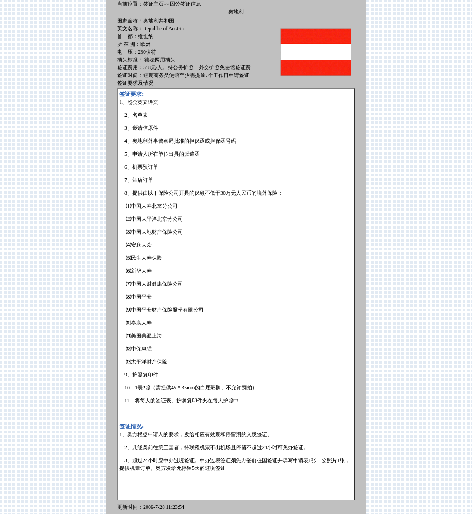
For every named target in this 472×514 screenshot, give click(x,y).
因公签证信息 (185, 4)
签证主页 (153, 4)
